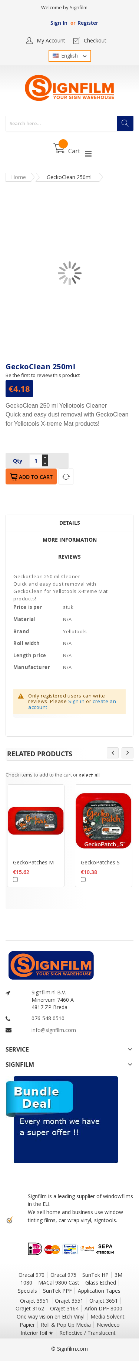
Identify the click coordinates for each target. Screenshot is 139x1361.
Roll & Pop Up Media (66, 1324)
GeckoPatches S (100, 861)
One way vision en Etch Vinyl (51, 1316)
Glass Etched (100, 1282)
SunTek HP (95, 1274)
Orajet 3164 (64, 1308)
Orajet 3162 (30, 1308)
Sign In (58, 22)
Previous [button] (113, 752)
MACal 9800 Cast (58, 1282)
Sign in (76, 701)
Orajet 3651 (103, 1300)
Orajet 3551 (69, 1300)
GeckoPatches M (33, 861)
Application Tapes (99, 1290)
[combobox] (69, 123)
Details (69, 522)
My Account (51, 40)
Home (18, 177)
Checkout (95, 40)
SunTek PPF (57, 1290)
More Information (70, 539)
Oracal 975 (63, 1274)
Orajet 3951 (35, 1300)
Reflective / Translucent (87, 1332)
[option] (36, 845)
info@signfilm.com (54, 1029)
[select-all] (89, 775)
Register (87, 22)
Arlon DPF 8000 (103, 1308)
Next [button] (127, 752)
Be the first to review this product (43, 375)
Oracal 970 (31, 1274)
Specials (27, 1290)
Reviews (69, 556)
